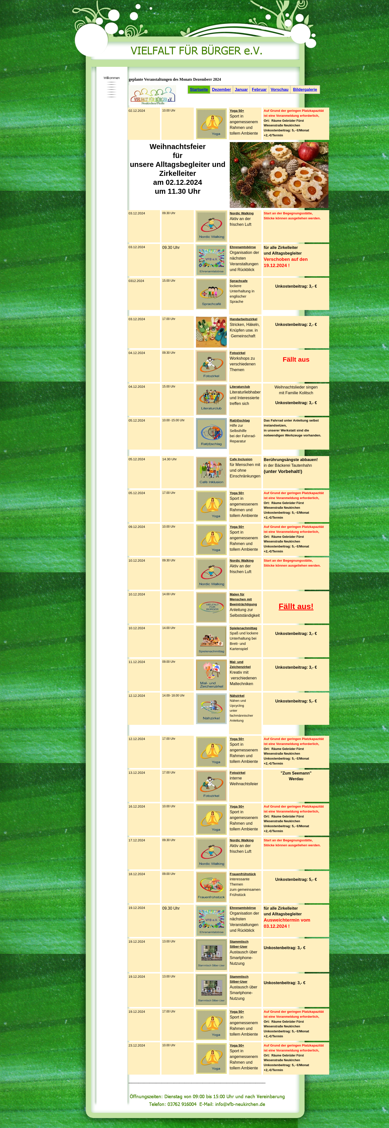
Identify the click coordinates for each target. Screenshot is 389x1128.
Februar (259, 89)
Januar (241, 89)
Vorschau (280, 89)
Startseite (199, 89)
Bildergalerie (305, 89)
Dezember (221, 89)
